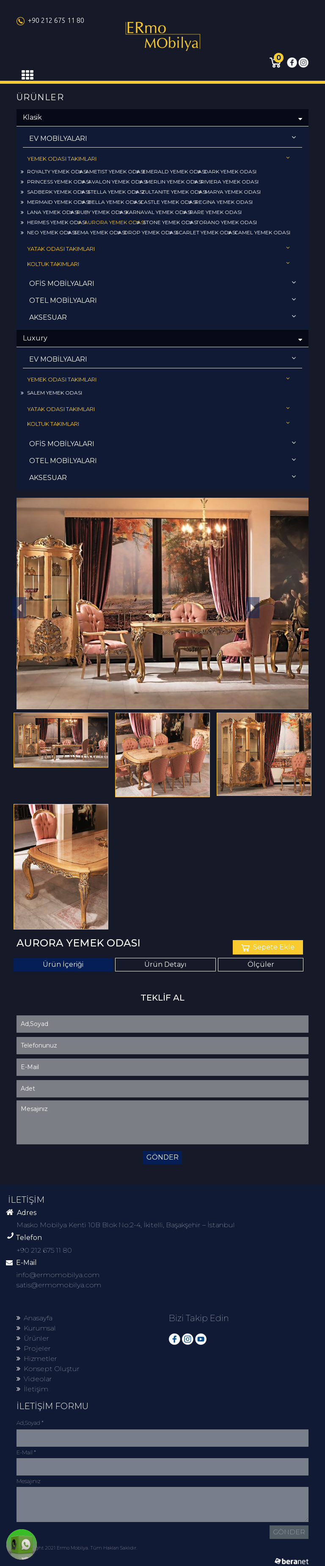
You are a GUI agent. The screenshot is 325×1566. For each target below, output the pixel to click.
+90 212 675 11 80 (50, 20)
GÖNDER (162, 1157)
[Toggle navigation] (28, 75)
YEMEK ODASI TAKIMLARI (158, 158)
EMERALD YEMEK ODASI (171, 171)
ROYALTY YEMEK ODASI (54, 171)
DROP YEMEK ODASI (148, 232)
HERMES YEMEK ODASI (53, 222)
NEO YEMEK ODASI (48, 232)
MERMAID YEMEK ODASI (55, 202)
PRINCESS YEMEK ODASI (55, 181)
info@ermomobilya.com (58, 1275)
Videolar (34, 1379)
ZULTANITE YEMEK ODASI (171, 192)
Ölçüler (261, 964)
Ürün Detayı (165, 964)
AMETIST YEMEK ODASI (112, 171)
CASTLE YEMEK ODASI (165, 202)
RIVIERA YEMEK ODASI (226, 181)
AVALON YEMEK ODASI (115, 181)
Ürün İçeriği (63, 964)
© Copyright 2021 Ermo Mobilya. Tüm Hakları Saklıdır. (77, 1548)
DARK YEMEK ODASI (227, 171)
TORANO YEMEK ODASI (223, 222)
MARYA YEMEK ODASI (229, 192)
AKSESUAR (162, 317)
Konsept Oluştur (48, 1369)
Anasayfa (34, 1318)
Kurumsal (36, 1328)
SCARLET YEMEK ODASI (203, 232)
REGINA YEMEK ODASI (221, 202)
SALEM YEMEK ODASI (51, 392)
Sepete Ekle (268, 947)
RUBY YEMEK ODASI (99, 212)
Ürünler (33, 1338)
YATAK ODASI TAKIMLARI (158, 248)
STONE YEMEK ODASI (167, 222)
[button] (253, 607)
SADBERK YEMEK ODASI (55, 192)
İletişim (32, 1389)
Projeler (34, 1348)
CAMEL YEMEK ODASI (259, 232)
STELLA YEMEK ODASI (112, 192)
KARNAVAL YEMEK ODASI (155, 212)
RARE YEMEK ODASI (212, 212)
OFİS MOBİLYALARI (162, 283)
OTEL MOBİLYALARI (162, 300)
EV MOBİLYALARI (162, 138)
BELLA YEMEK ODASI (112, 202)
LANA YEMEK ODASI (50, 212)
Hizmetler (37, 1359)
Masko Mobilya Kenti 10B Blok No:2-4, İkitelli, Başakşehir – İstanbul (126, 1225)
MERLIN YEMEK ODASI (171, 181)
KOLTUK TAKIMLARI (158, 263)
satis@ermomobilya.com (59, 1285)
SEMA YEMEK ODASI (97, 232)
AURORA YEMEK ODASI (111, 222)
